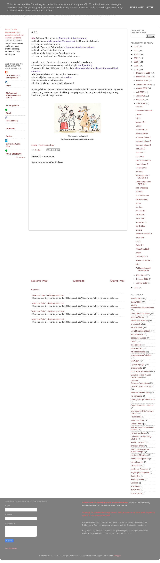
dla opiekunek (137, 462)
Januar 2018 (142, 283)
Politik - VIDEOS (138, 442)
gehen (138, 203)
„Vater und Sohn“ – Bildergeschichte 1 (47, 303)
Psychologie (136, 417)
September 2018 (143, 84)
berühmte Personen (139, 469)
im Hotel (139, 172)
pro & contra (136, 324)
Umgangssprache (143, 160)
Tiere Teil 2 (140, 237)
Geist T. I (140, 245)
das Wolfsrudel (142, 195)
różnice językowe (138, 433)
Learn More (137, 7)
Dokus (133, 341)
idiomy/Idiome (137, 334)
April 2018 (141, 103)
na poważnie (136, 396)
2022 (136, 54)
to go (8, 85)
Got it (149, 7)
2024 (136, 47)
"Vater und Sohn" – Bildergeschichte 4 (47, 311)
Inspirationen (136, 348)
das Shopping (142, 188)
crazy (138, 241)
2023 (136, 50)
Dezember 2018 (143, 73)
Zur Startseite (11, 548)
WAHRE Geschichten (140, 392)
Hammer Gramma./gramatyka (140, 382)
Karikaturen (136, 298)
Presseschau (136, 465)
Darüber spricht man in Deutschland (141, 376)
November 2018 (143, 77)
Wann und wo (142, 133)
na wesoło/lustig (138, 352)
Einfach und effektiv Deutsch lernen (13, 95)
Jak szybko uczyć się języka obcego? (140, 450)
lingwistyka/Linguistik (140, 472)
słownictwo (135, 490)
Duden (9, 136)
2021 (136, 58)
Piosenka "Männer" (144, 111)
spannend (135, 486)
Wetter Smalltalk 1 (144, 260)
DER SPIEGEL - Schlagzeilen (13, 76)
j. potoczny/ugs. (138, 364)
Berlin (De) (135, 476)
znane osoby (136, 493)
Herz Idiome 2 (142, 164)
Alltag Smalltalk (142, 249)
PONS (8, 113)
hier (52, 145)
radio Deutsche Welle (140, 313)
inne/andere (136, 345)
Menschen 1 (141, 222)
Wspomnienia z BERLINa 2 (142, 176)
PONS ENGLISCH (14, 154)
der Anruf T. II (141, 130)
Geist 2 (139, 230)
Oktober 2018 (142, 81)
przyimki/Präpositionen (141, 371)
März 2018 (141, 275)
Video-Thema (137, 424)
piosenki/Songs (137, 317)
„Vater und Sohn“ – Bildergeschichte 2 (47, 295)
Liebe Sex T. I (142, 257)
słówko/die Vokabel (139, 320)
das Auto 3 (140, 149)
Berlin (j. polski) (137, 479)
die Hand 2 (140, 211)
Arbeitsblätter (137, 327)
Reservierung (141, 199)
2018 (136, 69)
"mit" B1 (139, 107)
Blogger (117, 556)
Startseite (79, 280)
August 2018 (142, 88)
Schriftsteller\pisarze (140, 459)
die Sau (139, 207)
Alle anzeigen (20, 157)
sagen (138, 253)
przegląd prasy (137, 446)
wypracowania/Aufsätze (141, 355)
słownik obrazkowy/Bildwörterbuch (142, 306)
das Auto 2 (140, 152)
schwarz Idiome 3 (143, 137)
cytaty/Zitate (136, 302)
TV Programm (12, 105)
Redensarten (12, 121)
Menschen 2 (141, 168)
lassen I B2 (141, 122)
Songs (138, 126)
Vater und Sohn (137, 420)
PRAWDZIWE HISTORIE (142, 387)
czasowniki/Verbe (138, 338)
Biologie (134, 483)
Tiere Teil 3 (140, 218)
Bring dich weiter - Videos (142, 405)
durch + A (140, 156)
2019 (136, 66)
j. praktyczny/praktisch (140, 331)
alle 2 (138, 118)
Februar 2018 (142, 279)
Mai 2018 (140, 100)
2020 (136, 62)
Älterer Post (117, 280)
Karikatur (35, 290)
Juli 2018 (140, 92)
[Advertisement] (77, 254)
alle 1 (138, 264)
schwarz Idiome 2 (143, 141)
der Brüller (140, 226)
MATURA (135, 361)
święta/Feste (136, 368)
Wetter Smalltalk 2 (144, 234)
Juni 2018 (140, 96)
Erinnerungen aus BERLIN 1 (143, 183)
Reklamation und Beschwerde (143, 269)
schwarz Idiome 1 (143, 145)
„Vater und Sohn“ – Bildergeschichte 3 (47, 319)
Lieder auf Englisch (139, 455)
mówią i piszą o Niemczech (143, 399)
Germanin (10, 128)
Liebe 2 (139, 114)
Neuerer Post (39, 280)
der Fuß (139, 192)
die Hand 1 (140, 214)
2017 (136, 288)
